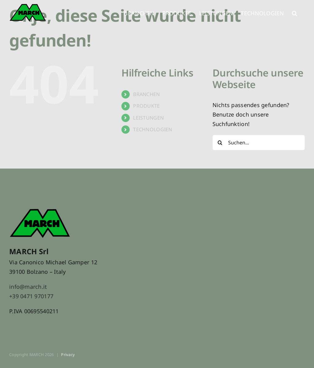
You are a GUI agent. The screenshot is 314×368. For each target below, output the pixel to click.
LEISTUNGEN (148, 117)
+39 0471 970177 (31, 296)
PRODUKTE (146, 105)
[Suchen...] (259, 142)
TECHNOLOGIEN (152, 129)
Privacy (68, 354)
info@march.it (28, 286)
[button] (294, 12)
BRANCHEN (146, 94)
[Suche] (220, 142)
